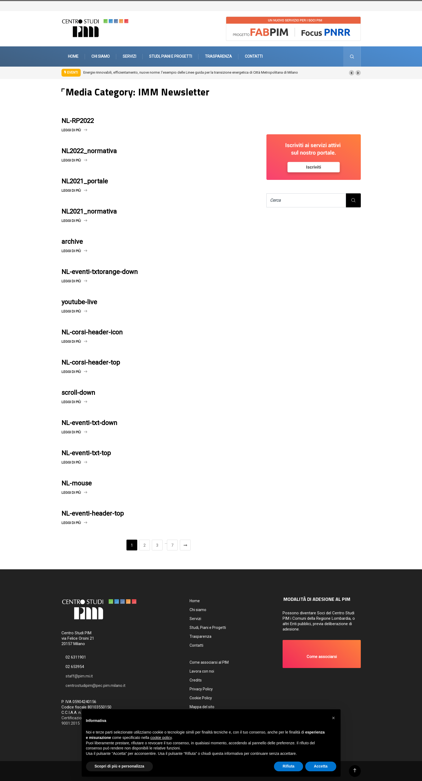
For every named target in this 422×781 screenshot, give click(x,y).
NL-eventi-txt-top (86, 453)
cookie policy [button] (160, 737)
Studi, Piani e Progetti (170, 56)
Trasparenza (218, 56)
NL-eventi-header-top (92, 513)
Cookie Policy (201, 698)
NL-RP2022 (77, 121)
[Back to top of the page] (355, 771)
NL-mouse (76, 483)
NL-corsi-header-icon (92, 332)
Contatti (254, 56)
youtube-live (79, 302)
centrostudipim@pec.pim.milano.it (95, 685)
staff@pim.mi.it (79, 676)
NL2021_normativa (89, 211)
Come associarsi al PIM (209, 662)
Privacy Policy (201, 689)
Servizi (129, 56)
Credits (196, 680)
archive (72, 241)
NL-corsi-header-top (90, 362)
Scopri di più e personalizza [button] (119, 766)
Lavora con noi (202, 671)
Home (73, 56)
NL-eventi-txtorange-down (99, 272)
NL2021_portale (84, 181)
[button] (351, 73)
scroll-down (78, 392)
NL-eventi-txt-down (89, 423)
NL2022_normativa (89, 151)
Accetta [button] (321, 766)
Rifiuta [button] (288, 766)
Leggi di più (74, 130)
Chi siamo (100, 56)
